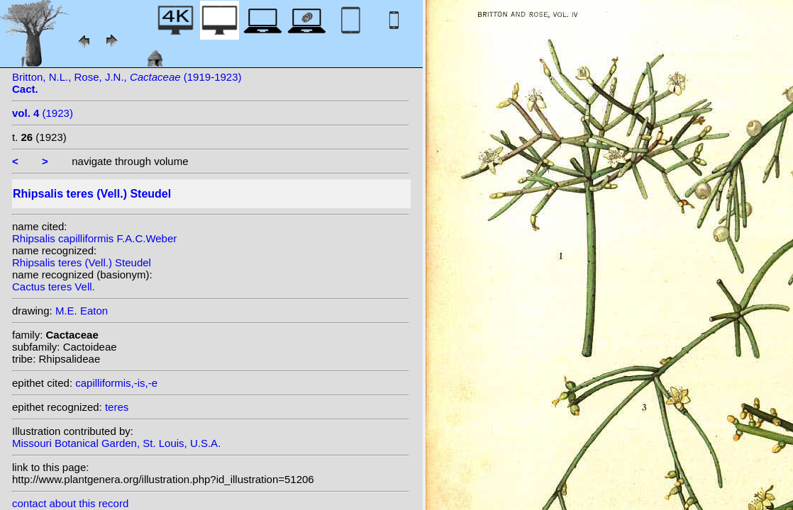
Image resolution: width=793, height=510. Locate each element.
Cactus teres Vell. (53, 286)
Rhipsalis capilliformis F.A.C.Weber (94, 238)
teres (116, 407)
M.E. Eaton (81, 311)
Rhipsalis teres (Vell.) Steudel (81, 262)
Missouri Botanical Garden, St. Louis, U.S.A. (116, 443)
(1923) (42, 113)
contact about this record (70, 503)
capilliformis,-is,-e (116, 383)
